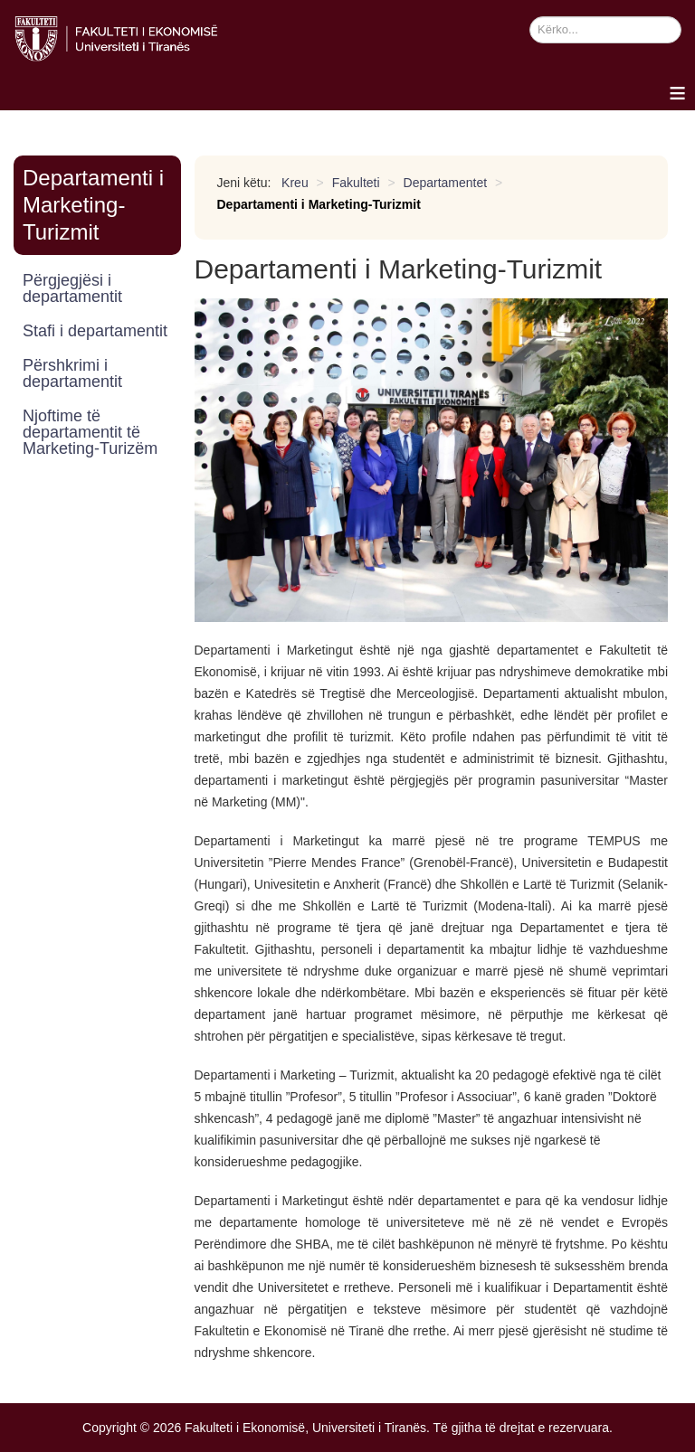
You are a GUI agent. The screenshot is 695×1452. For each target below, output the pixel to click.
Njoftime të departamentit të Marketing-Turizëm (90, 432)
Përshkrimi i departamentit (72, 373)
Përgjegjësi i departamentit (72, 288)
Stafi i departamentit (95, 331)
